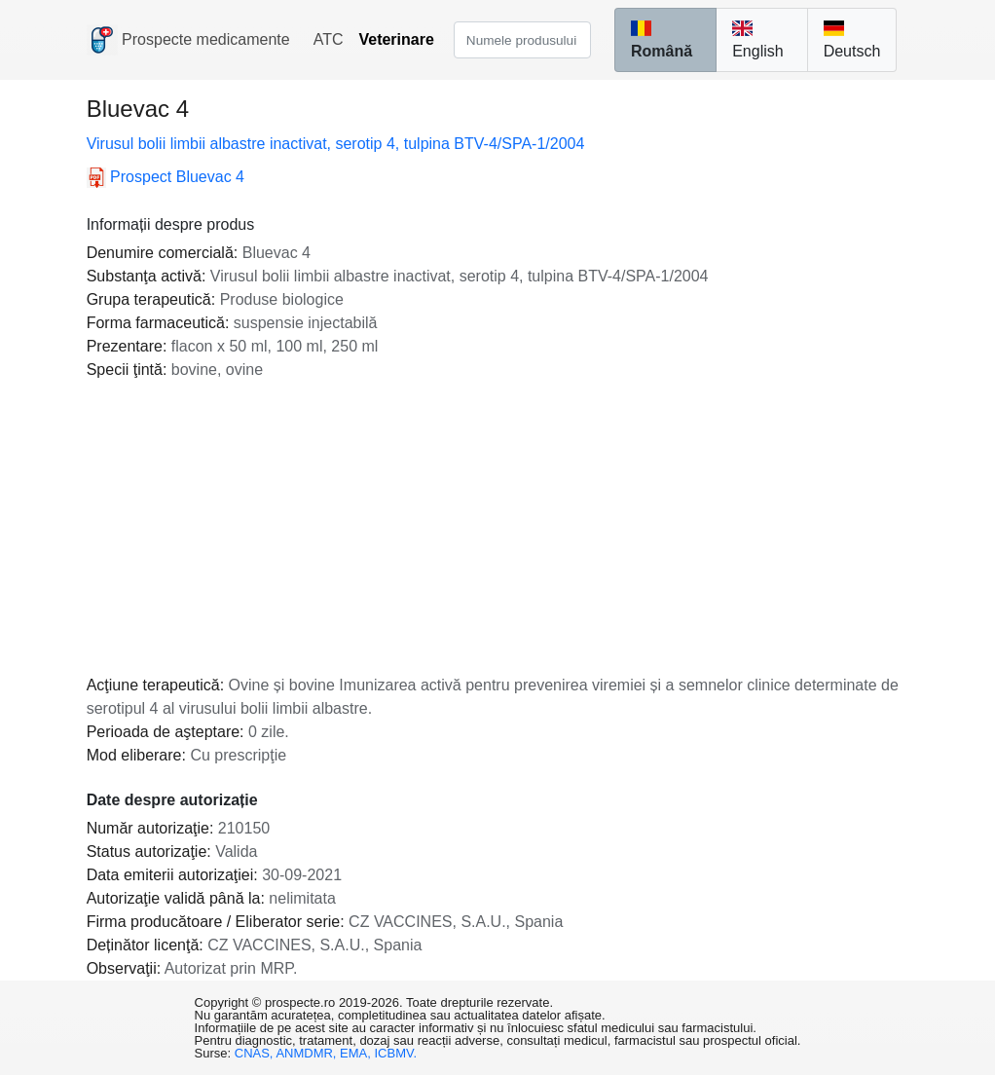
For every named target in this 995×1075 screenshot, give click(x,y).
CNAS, (255, 1053)
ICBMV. (396, 1053)
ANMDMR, (308, 1053)
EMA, (357, 1053)
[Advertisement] (498, 527)
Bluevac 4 (165, 176)
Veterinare (395, 39)
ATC (328, 39)
